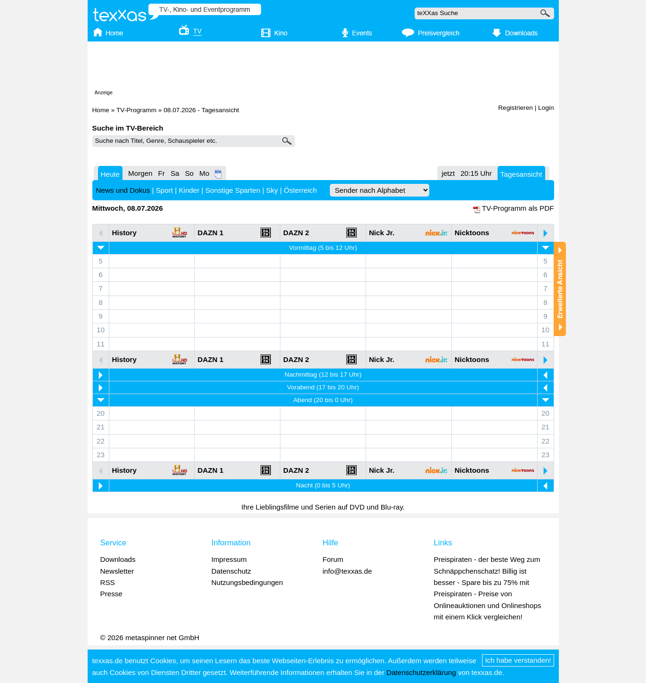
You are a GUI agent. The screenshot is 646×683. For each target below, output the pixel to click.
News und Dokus (123, 190)
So (189, 173)
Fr (161, 173)
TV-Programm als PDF (518, 208)
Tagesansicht (521, 174)
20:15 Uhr (476, 173)
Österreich (300, 190)
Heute (110, 174)
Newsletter (117, 571)
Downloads (118, 559)
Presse (111, 594)
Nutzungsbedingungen (247, 582)
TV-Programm (136, 110)
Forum (333, 559)
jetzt (448, 173)
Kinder (189, 190)
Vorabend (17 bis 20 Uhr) (323, 387)
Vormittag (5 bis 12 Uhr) (323, 247)
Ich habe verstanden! (518, 660)
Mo (204, 173)
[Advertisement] (323, 67)
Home (100, 110)
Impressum (229, 559)
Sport (164, 190)
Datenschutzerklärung (421, 672)
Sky (272, 190)
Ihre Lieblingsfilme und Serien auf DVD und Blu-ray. (323, 507)
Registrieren (515, 107)
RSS (107, 582)
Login (546, 107)
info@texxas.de (347, 571)
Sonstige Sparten (233, 190)
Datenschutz (231, 571)
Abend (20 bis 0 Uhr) (322, 399)
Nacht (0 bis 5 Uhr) (323, 485)
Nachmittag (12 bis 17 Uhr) (323, 374)
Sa (175, 173)
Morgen (140, 173)
